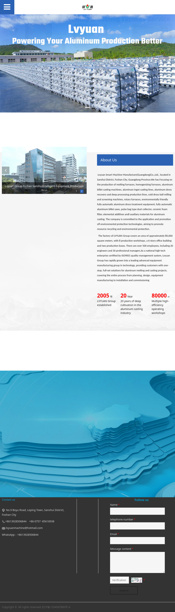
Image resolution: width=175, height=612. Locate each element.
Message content (122, 549)
